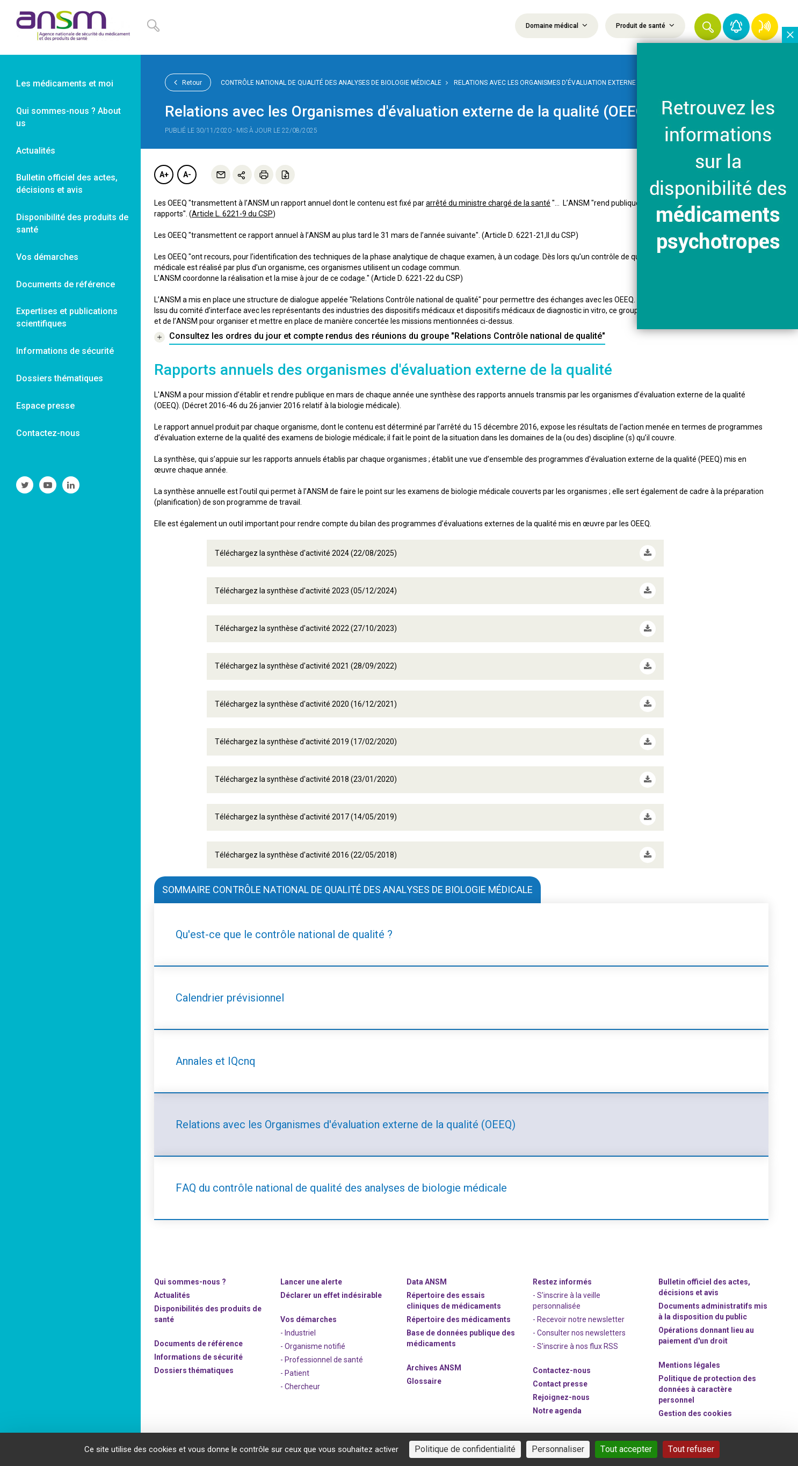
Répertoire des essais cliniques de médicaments (454, 1299)
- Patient (294, 1372)
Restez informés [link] (562, 1280)
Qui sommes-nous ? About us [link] (68, 117)
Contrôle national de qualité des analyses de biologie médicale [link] (331, 82)
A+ (164, 174)
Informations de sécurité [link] (65, 351)
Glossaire (424, 1380)
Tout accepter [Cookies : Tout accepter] (626, 1449)
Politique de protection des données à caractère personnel (707, 1388)
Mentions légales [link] (689, 1364)
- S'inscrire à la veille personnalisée (566, 1299)
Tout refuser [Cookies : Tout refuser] (691, 1449)
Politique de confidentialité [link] (465, 1449)
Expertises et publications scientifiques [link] (67, 317)
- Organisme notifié (312, 1345)
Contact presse (560, 1382)
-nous (561, 1396)
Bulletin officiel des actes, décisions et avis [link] (67, 183)
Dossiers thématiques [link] (59, 378)
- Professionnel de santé (321, 1358)
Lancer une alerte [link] (311, 1280)
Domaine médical (556, 25)
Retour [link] (188, 82)
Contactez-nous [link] (48, 433)
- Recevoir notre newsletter (579, 1318)
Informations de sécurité (198, 1356)
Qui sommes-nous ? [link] (190, 1280)
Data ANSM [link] (427, 1280)
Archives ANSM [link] (434, 1366)
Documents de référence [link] (65, 284)
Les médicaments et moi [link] (64, 83)
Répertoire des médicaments (459, 1318)
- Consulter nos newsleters (579, 1331)
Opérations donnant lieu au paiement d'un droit (706, 1334)
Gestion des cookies (695, 1412)
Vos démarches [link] (47, 257)
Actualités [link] (35, 151)
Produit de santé (645, 25)
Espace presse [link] (45, 406)
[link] (70, 27)
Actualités (172, 1294)
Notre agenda (557, 1409)
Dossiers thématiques (194, 1369)
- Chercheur (300, 1385)
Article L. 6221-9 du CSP (232, 213)
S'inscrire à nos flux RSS (577, 1345)
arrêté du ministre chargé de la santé (488, 203)
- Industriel (298, 1331)
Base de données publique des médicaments (461, 1337)
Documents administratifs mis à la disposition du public (712, 1310)
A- (187, 174)
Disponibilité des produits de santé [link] (72, 223)
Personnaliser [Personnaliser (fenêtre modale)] (558, 1449)
